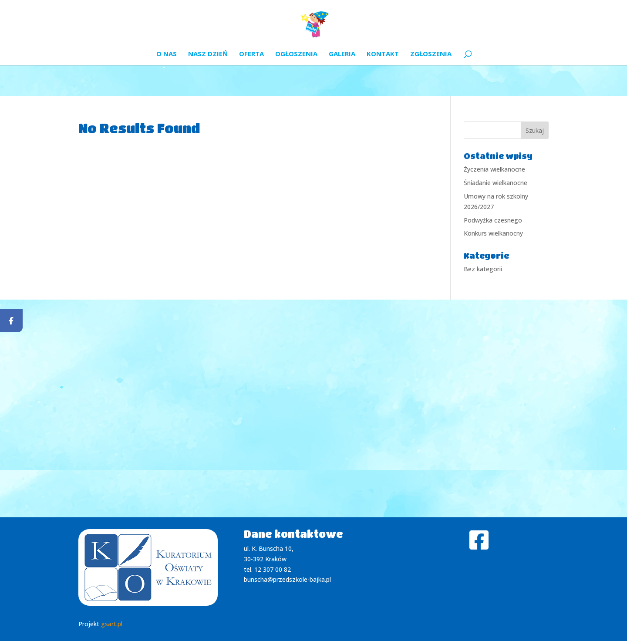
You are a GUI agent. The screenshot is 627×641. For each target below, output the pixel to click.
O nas (166, 54)
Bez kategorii (483, 269)
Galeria (342, 54)
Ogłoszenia (296, 54)
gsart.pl (111, 624)
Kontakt (383, 54)
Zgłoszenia (431, 54)
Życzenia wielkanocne (494, 169)
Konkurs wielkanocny (493, 233)
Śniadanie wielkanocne (495, 183)
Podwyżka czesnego (493, 220)
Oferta (251, 54)
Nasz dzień (208, 54)
